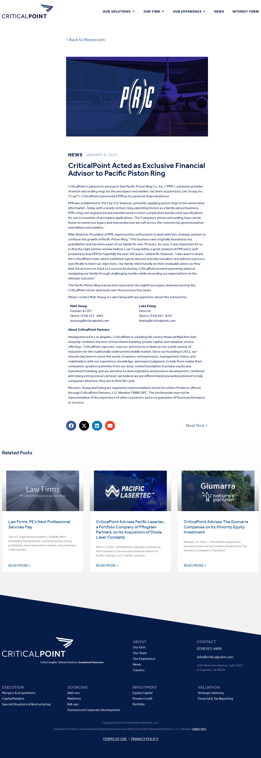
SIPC (203, 729)
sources (122, 347)
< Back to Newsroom (85, 39)
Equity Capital (142, 693)
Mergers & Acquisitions (18, 693)
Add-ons (73, 693)
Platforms (74, 698)
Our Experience (144, 659)
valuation (176, 342)
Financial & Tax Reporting (215, 698)
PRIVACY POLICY (144, 739)
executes (108, 347)
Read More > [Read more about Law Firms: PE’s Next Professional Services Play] (19, 565)
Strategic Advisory (211, 693)
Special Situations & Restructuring (26, 704)
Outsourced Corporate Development (93, 710)
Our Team (140, 653)
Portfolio (139, 704)
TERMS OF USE (115, 739)
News (137, 664)
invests (140, 347)
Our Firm (139, 647)
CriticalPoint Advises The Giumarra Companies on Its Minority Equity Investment (216, 526)
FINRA (196, 729)
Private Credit (143, 698)
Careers (139, 670)
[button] (119, 11)
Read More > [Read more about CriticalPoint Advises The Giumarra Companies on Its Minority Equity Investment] (195, 565)
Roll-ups (73, 704)
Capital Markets (13, 698)
